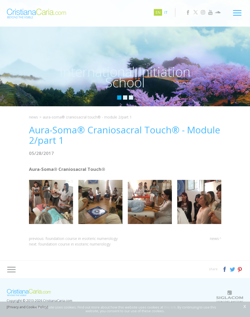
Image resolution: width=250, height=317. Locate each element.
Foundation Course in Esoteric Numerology (81, 238)
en (157, 12)
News (33, 117)
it (166, 12)
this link (170, 307)
